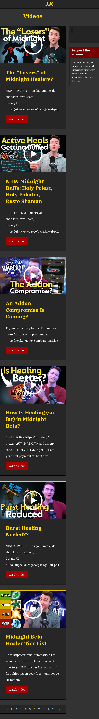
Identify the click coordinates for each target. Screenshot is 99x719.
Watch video (17, 119)
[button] (95, 3)
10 (53, 709)
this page (76, 81)
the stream (85, 66)
